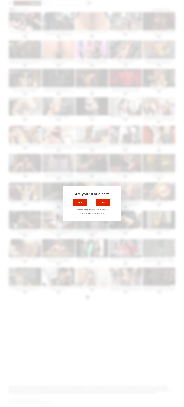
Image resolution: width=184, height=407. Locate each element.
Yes (80, 202)
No (103, 202)
